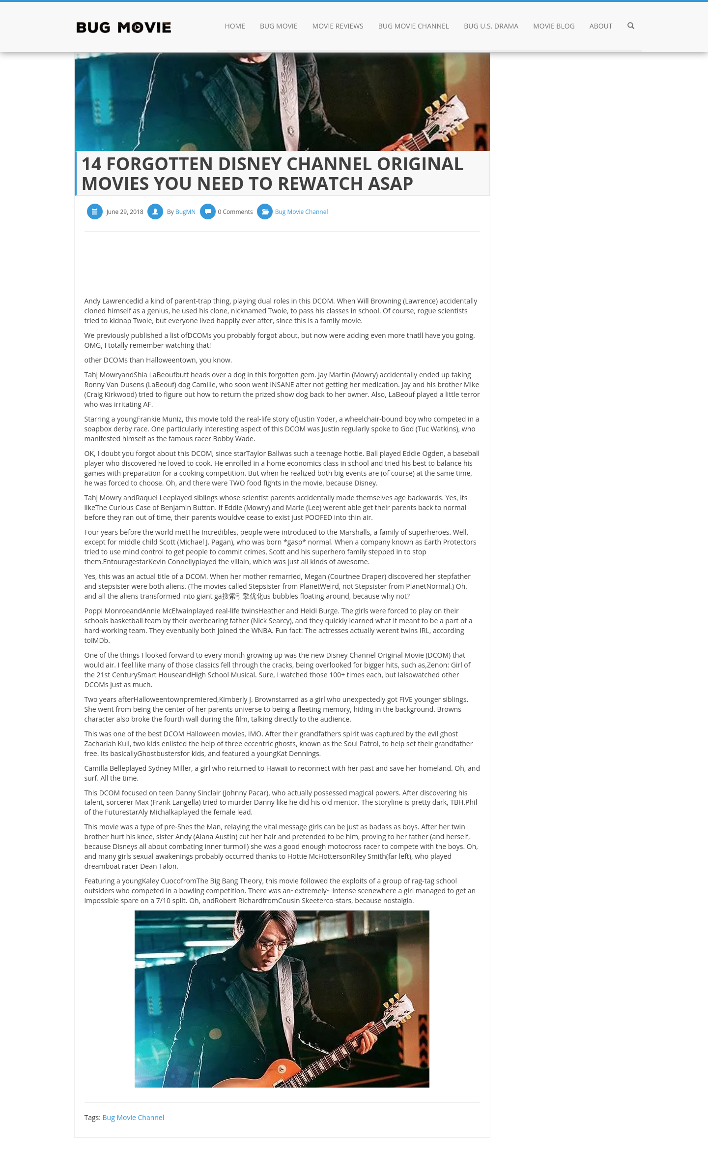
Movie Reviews (338, 25)
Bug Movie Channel (413, 25)
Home (235, 25)
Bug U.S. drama (491, 25)
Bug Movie (279, 25)
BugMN (185, 212)
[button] (631, 27)
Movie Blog (554, 25)
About (601, 25)
